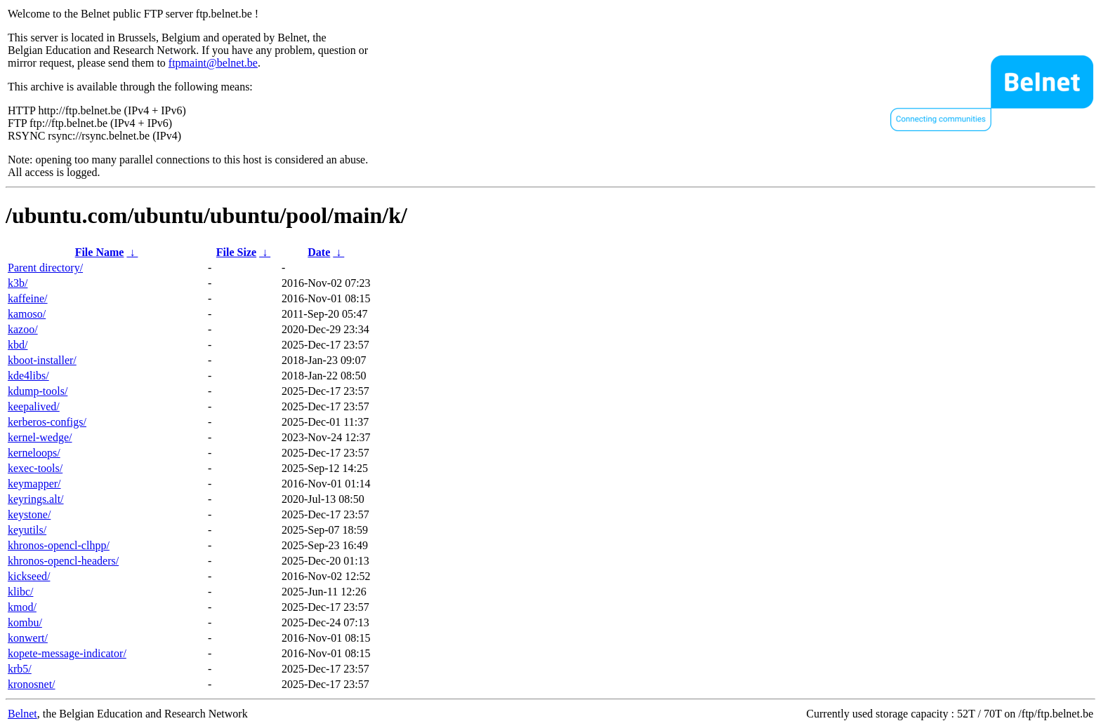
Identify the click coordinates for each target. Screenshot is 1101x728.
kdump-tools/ (37, 391)
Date (319, 252)
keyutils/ (27, 530)
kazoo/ (23, 329)
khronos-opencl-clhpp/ (59, 545)
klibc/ (20, 592)
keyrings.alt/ (36, 499)
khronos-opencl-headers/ (63, 561)
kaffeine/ (28, 298)
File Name (99, 252)
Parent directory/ (45, 268)
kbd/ (17, 345)
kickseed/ (29, 576)
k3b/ (17, 283)
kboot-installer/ (42, 360)
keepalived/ (34, 406)
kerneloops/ (34, 453)
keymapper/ (34, 484)
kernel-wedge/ (40, 437)
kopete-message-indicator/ (67, 653)
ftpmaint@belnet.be (213, 63)
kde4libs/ (28, 376)
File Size (236, 252)
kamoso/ (27, 314)
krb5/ (20, 669)
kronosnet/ (31, 684)
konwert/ (28, 638)
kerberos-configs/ (47, 422)
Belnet (22, 714)
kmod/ (22, 607)
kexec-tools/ (35, 468)
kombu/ (25, 622)
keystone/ (29, 514)
